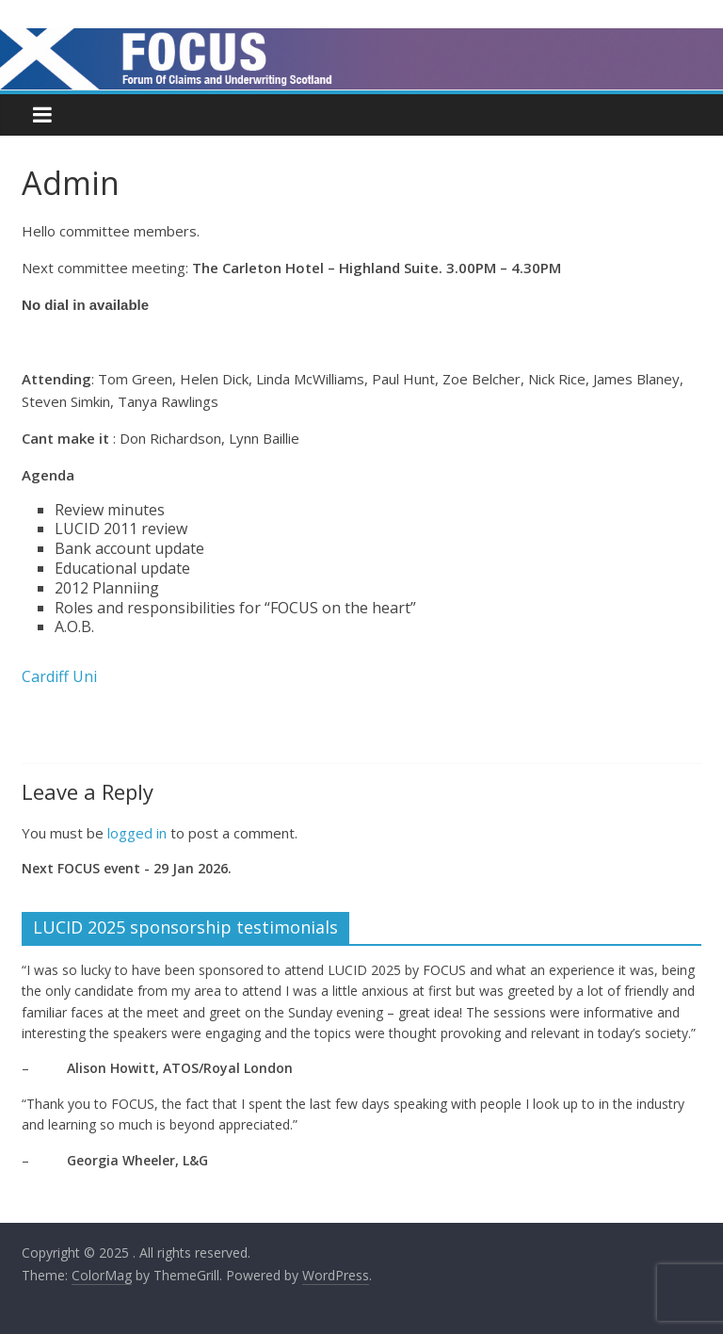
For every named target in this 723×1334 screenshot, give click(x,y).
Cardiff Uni (59, 676)
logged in (137, 832)
